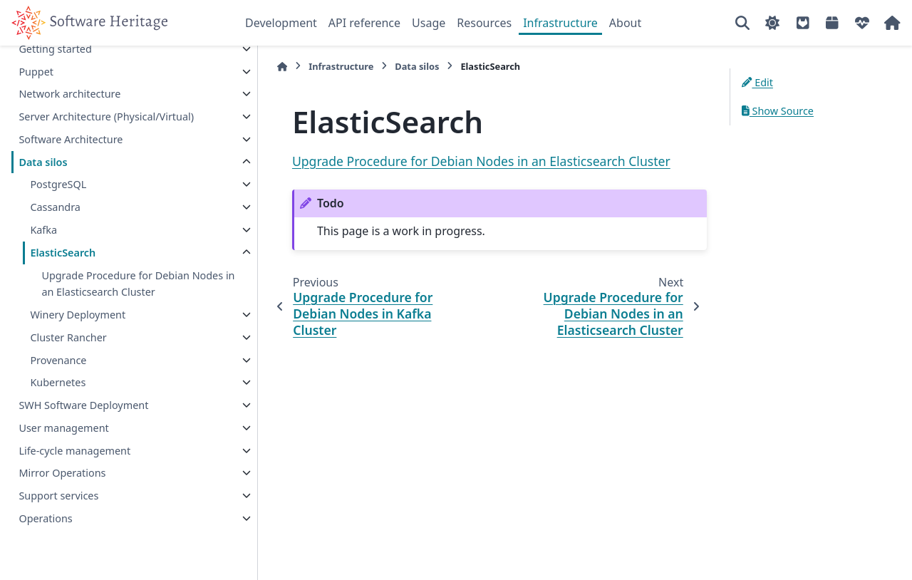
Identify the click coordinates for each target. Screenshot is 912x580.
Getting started (55, 49)
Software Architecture (71, 139)
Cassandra (55, 207)
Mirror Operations (62, 473)
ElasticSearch (62, 252)
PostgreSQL (58, 184)
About (625, 23)
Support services (58, 495)
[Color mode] (772, 23)
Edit (757, 82)
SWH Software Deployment (83, 405)
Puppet (36, 71)
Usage (428, 23)
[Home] (252, 66)
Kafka (43, 230)
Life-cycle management (74, 450)
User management (63, 428)
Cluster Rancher (68, 337)
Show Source (778, 111)
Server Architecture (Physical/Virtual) (106, 116)
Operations (45, 518)
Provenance (58, 360)
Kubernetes (58, 382)
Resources (484, 23)
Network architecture (69, 93)
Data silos (43, 162)
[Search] (742, 23)
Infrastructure (560, 23)
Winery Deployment (77, 314)
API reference (364, 23)
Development (281, 23)
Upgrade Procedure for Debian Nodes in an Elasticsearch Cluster (120, 284)
